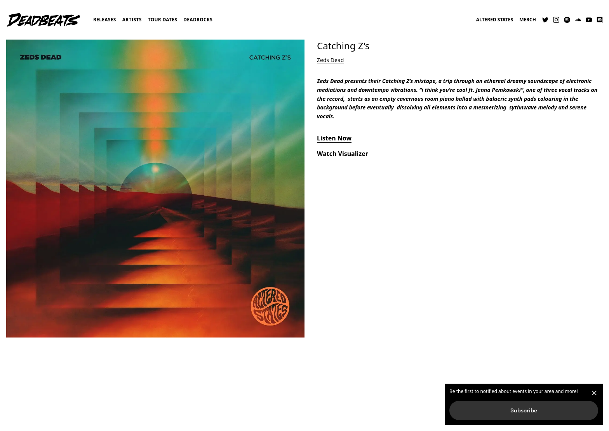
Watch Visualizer (342, 153)
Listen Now (334, 138)
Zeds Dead (330, 60)
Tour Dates (162, 19)
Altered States (494, 20)
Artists (132, 19)
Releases (104, 19)
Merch (527, 20)
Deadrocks (197, 19)
